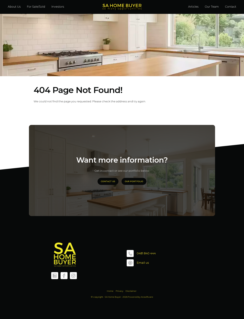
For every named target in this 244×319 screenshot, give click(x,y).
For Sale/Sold (36, 6)
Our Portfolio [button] (134, 181)
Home (110, 291)
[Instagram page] (73, 275)
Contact (230, 6)
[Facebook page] (64, 275)
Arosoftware (147, 297)
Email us (143, 262)
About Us (14, 6)
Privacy (119, 291)
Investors (57, 6)
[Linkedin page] (54, 275)
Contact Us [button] (108, 181)
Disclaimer (130, 291)
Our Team (212, 6)
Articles (193, 6)
